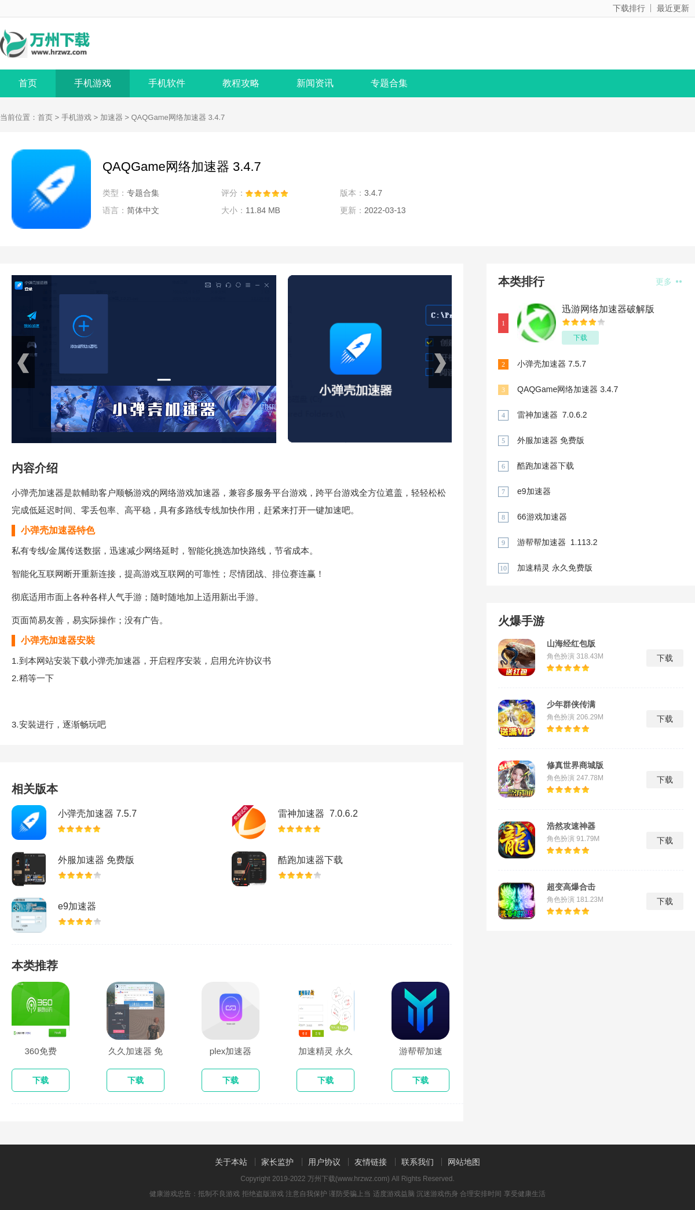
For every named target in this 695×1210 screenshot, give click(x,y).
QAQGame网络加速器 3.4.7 (567, 389)
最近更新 (673, 8)
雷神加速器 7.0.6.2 (318, 813)
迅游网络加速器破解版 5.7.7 (608, 309)
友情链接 (370, 1162)
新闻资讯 (315, 83)
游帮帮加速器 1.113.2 (557, 542)
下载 (580, 338)
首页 (28, 83)
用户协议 (324, 1162)
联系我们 (417, 1162)
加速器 (111, 117)
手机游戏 (92, 83)
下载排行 (629, 8)
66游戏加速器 (542, 516)
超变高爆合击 (571, 886)
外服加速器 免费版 (96, 860)
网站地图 (464, 1162)
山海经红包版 (571, 643)
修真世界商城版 (575, 765)
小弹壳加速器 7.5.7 (97, 813)
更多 (669, 281)
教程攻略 (240, 83)
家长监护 (277, 1162)
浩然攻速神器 (571, 826)
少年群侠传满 (571, 704)
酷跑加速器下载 (310, 860)
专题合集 (389, 83)
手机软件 (166, 83)
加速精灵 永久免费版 (554, 567)
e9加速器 (77, 906)
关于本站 (231, 1162)
